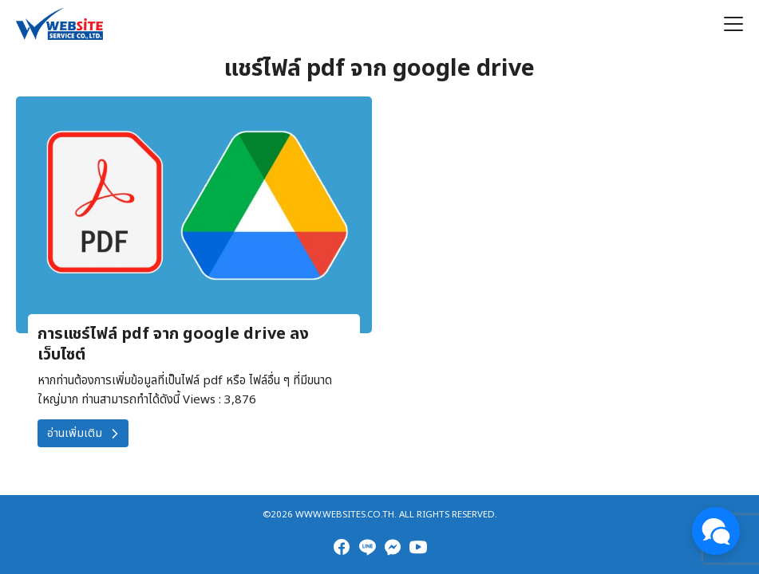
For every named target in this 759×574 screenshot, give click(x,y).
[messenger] (392, 546)
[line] (367, 546)
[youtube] (418, 546)
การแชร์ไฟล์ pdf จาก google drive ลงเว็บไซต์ (173, 344)
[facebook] (341, 546)
